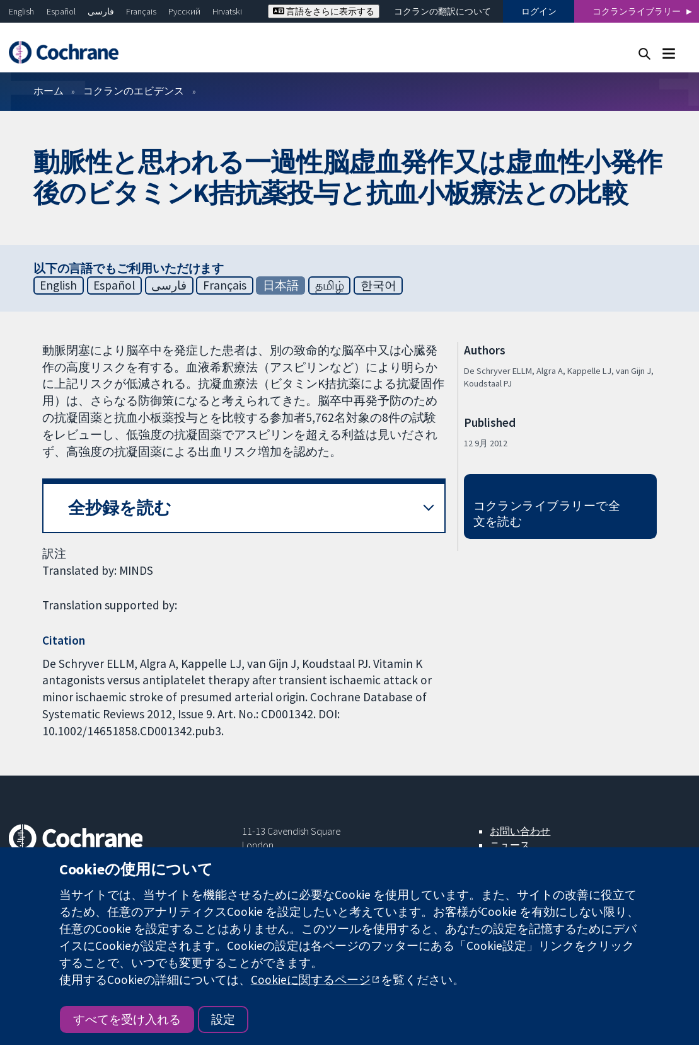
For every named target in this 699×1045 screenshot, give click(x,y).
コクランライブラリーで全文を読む (547, 513)
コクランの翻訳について (442, 11)
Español (61, 11)
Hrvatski (227, 11)
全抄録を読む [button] (119, 507)
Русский (184, 11)
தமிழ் (329, 285)
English (21, 11)
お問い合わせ (520, 831)
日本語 (281, 285)
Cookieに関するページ (311, 979)
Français (141, 11)
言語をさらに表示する (323, 11)
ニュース (510, 845)
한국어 (378, 285)
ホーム (48, 90)
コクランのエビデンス (133, 90)
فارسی (101, 11)
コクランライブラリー (636, 11)
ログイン (539, 11)
